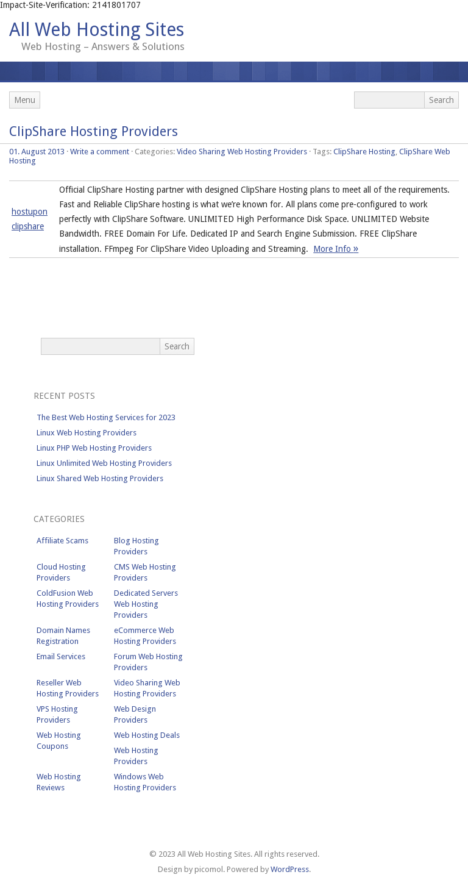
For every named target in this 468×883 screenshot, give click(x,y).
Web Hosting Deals (147, 735)
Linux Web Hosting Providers (86, 432)
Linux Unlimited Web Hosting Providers (104, 463)
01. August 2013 (37, 151)
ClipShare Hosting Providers (93, 131)
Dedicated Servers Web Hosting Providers (146, 604)
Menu (24, 100)
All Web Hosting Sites (96, 29)
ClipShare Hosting (364, 151)
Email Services (61, 656)
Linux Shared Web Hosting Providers (100, 478)
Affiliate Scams (62, 540)
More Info (335, 249)
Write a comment (99, 151)
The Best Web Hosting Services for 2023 (106, 417)
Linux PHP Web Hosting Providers (94, 447)
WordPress (290, 869)
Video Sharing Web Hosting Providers (242, 151)
